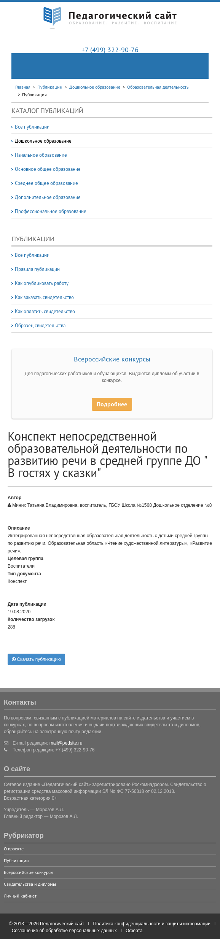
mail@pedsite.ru (66, 743)
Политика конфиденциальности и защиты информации (151, 923)
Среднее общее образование (46, 183)
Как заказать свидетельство (44, 297)
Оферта (134, 930)
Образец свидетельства (40, 325)
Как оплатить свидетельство (45, 311)
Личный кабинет (20, 896)
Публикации (16, 860)
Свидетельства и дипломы (30, 884)
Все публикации (32, 127)
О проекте (14, 848)
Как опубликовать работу (42, 283)
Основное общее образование (48, 169)
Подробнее (112, 404)
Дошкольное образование (43, 141)
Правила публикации (37, 269)
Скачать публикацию (36, 659)
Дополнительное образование (48, 197)
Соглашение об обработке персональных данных (64, 930)
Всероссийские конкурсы (112, 359)
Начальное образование (41, 155)
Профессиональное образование (50, 211)
